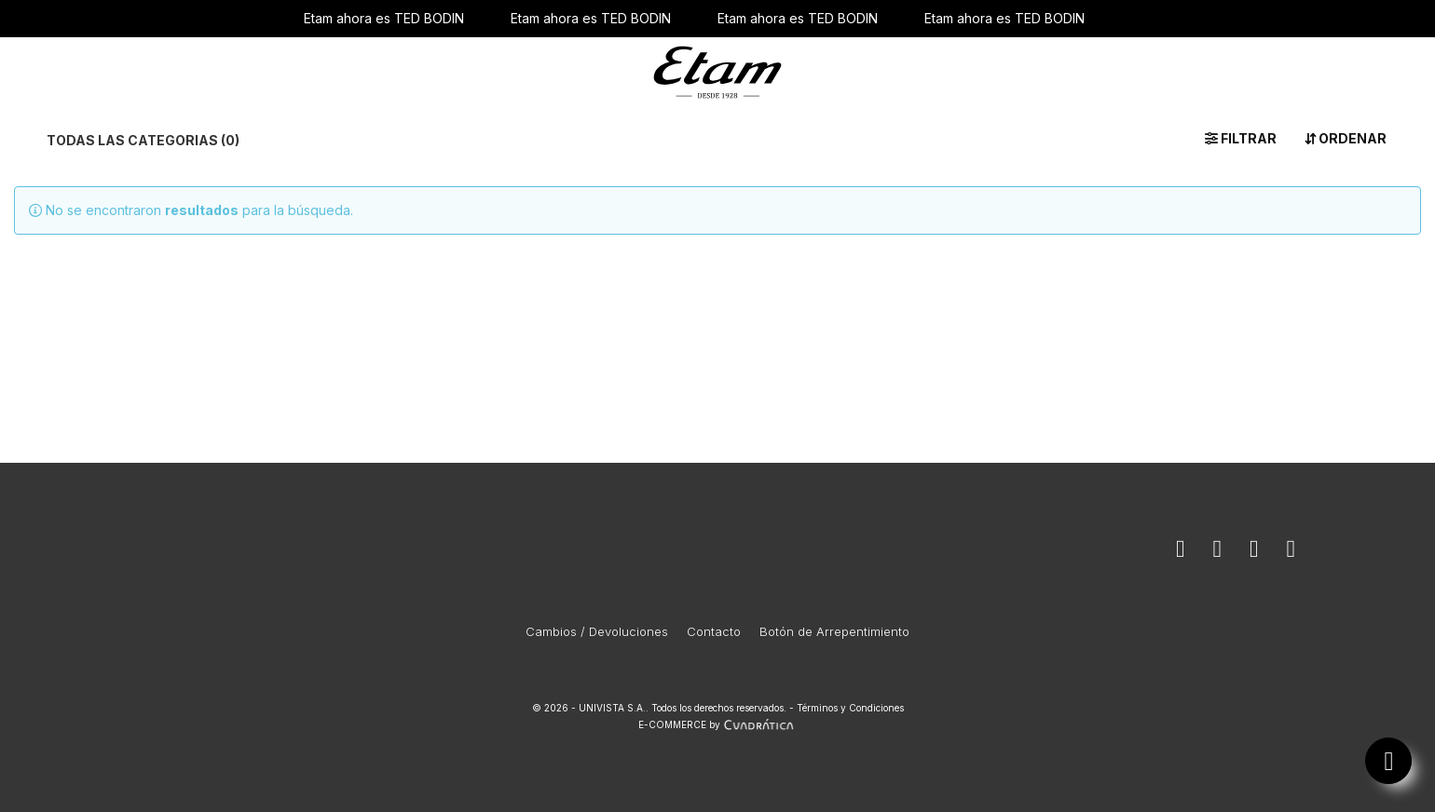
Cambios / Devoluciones (597, 631)
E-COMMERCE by (718, 724)
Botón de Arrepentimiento (834, 631)
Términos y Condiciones (850, 707)
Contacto (714, 631)
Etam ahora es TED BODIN (384, 18)
